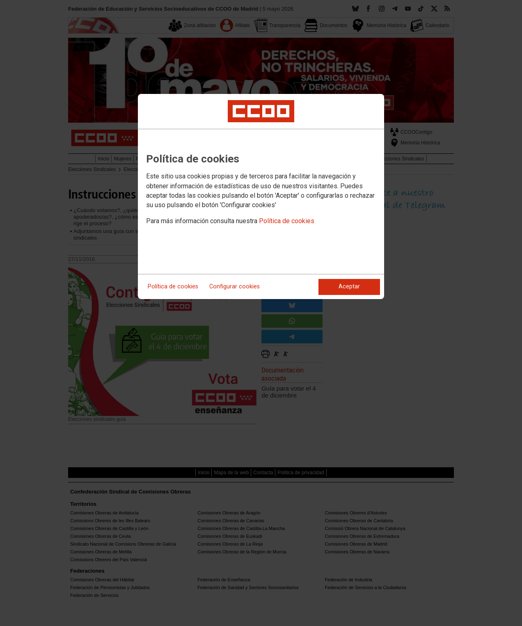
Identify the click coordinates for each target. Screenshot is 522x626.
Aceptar (349, 286)
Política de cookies (286, 221)
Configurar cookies (234, 286)
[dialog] (261, 196)
